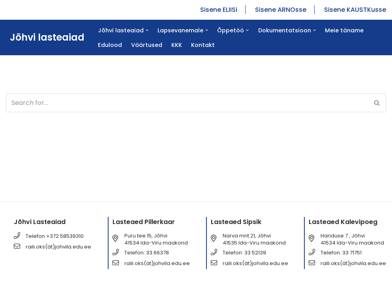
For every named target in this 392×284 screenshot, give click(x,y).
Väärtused (146, 45)
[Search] (187, 102)
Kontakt (203, 45)
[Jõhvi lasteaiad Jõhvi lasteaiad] (45, 37)
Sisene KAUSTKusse (355, 9)
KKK (176, 45)
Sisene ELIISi (218, 9)
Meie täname (344, 30)
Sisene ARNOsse (280, 9)
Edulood (110, 45)
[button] (147, 30)
